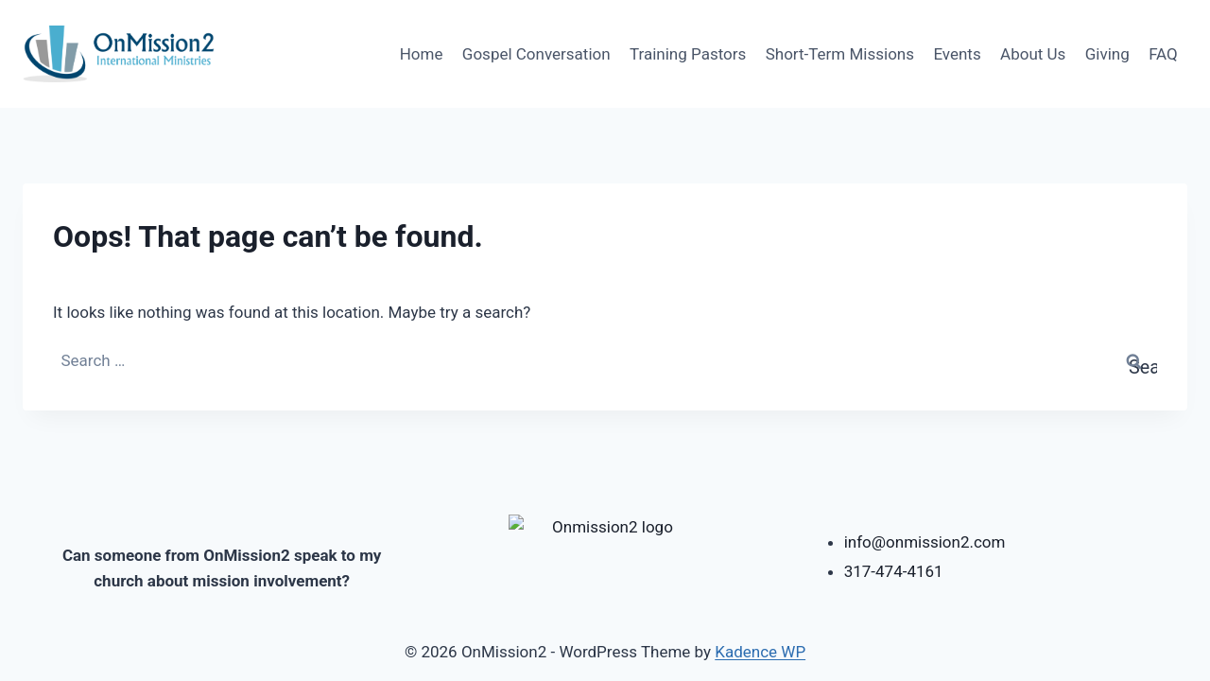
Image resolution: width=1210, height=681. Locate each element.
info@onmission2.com (925, 538)
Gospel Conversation (536, 53)
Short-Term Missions (840, 53)
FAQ (1163, 53)
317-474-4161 (893, 567)
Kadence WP (760, 651)
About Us (1032, 53)
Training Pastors (688, 53)
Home (421, 53)
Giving (1107, 53)
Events (956, 53)
